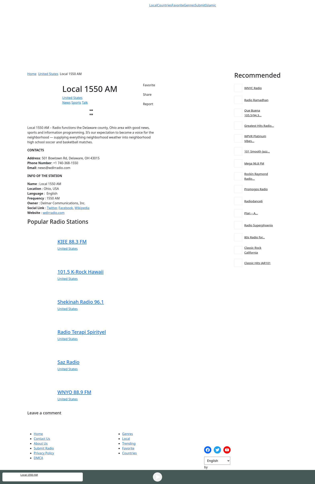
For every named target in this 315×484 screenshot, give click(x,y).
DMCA (38, 458)
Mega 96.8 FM (254, 163)
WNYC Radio (253, 88)
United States (48, 74)
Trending (129, 443)
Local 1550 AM (29, 474)
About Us (41, 443)
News (66, 102)
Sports (76, 102)
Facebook (65, 208)
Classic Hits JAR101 (257, 263)
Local (153, 5)
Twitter (52, 208)
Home (32, 74)
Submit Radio (44, 448)
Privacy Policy (44, 453)
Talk (85, 102)
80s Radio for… (254, 237)
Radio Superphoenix (258, 225)
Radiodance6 (253, 201)
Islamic (210, 5)
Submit (200, 5)
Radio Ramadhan (256, 100)
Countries (164, 5)
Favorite (178, 5)
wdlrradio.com (54, 212)
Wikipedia (82, 208)
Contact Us (42, 438)
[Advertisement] (157, 43)
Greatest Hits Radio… (259, 126)
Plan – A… (251, 213)
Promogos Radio (256, 189)
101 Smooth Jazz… (257, 151)
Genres (189, 5)
